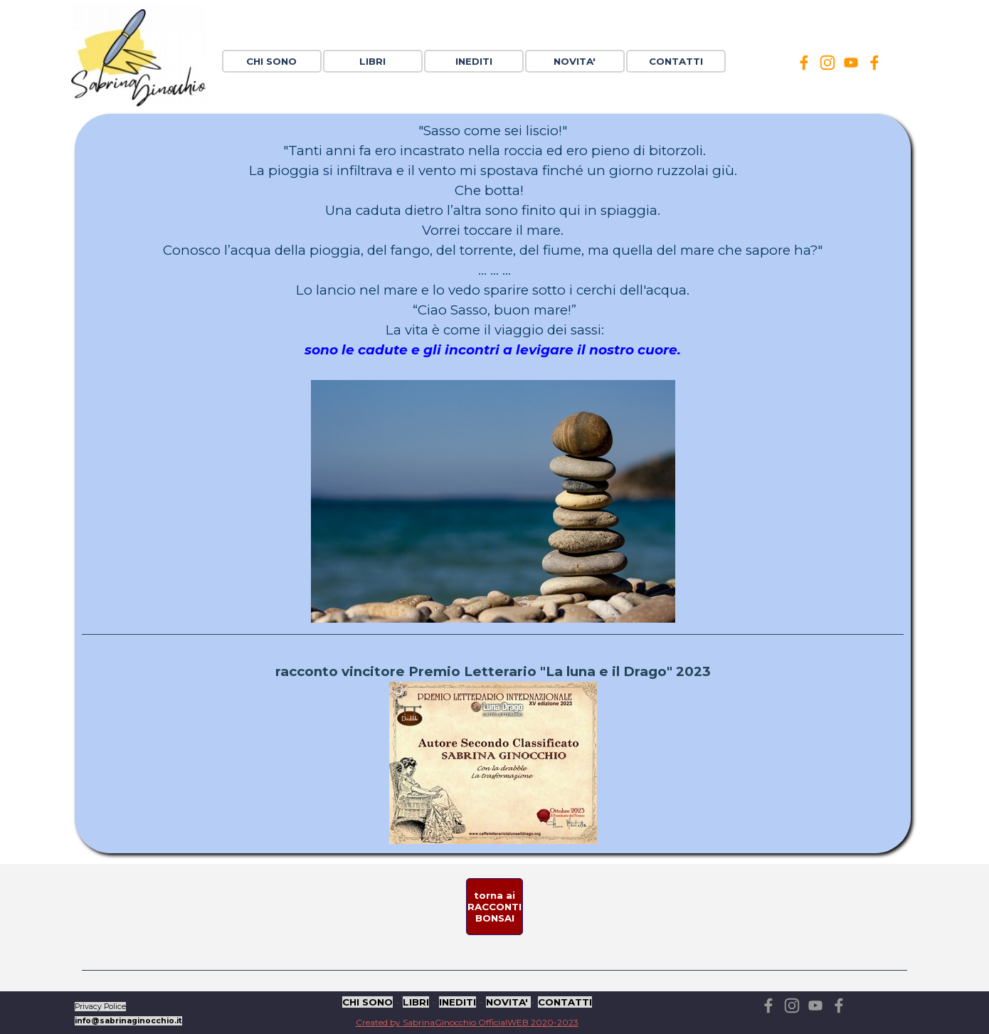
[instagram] (827, 62)
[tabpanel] (493, 483)
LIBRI (416, 1002)
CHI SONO (271, 61)
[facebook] (804, 62)
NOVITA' (508, 1002)
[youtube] (851, 62)
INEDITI (457, 1002)
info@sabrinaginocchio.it (128, 1020)
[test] (494, 906)
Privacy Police (100, 1006)
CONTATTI (676, 61)
